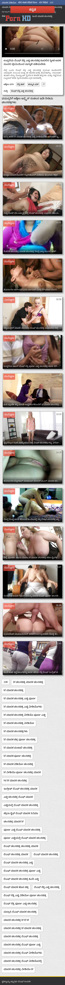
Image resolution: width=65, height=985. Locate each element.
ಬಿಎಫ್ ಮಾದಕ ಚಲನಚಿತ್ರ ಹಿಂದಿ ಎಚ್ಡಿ (21, 878)
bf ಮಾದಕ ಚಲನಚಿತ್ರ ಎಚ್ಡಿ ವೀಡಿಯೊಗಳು (23, 706)
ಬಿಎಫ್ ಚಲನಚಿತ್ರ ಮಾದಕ (16, 854)
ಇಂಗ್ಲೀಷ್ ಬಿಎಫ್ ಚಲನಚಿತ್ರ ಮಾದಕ (20, 788)
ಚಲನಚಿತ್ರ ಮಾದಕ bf (13, 821)
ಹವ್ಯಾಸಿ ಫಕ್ (33, 84)
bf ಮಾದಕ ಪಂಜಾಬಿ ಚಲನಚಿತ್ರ (18, 747)
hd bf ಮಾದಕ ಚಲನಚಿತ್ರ (15, 780)
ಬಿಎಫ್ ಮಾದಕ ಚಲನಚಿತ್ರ (46, 854)
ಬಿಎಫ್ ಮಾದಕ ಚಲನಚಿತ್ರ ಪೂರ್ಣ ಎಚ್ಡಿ (22, 870)
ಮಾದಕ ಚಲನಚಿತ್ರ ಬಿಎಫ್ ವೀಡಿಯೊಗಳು (23, 952)
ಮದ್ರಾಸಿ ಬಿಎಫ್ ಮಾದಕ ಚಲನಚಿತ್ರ (20, 911)
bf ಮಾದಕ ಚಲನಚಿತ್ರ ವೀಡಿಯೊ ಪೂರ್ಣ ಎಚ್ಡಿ (24, 714)
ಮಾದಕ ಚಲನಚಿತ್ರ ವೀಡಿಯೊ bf (18, 969)
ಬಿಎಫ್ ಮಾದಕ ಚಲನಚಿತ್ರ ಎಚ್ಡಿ (18, 862)
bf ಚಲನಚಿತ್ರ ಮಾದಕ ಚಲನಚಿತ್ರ (28, 682)
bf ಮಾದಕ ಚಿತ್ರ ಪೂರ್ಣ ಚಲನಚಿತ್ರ (20, 739)
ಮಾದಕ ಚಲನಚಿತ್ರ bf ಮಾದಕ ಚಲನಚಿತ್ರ (22, 928)
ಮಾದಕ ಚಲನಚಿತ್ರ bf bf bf (16, 919)
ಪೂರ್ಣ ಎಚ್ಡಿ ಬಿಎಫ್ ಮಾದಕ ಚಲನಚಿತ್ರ (22, 829)
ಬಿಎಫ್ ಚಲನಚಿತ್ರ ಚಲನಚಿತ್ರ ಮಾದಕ (21, 846)
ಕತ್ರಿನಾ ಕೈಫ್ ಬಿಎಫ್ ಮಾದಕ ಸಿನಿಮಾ (21, 813)
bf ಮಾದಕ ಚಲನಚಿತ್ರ (13, 690)
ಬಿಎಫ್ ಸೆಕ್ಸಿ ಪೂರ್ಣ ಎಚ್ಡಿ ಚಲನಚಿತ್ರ (20, 903)
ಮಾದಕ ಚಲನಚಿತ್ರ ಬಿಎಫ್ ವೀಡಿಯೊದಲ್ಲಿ (23, 961)
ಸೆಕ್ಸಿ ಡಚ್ (20, 84)
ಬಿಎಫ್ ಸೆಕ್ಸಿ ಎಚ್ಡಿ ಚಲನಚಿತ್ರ (22, 91)
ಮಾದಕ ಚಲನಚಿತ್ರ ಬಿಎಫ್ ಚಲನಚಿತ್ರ (21, 936)
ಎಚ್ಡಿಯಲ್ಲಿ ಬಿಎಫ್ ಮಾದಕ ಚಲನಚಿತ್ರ (21, 805)
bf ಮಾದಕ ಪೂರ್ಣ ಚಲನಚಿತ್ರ (17, 755)
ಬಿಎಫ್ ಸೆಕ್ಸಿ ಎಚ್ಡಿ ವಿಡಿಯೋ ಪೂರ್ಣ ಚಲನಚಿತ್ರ (25, 895)
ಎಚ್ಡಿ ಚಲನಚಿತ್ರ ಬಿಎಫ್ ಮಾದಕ (18, 796)
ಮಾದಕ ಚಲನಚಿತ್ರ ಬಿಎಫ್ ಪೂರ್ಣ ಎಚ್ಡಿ (22, 944)
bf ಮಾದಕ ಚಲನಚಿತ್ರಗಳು (16, 731)
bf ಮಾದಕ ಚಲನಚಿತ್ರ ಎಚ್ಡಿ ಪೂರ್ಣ (20, 698)
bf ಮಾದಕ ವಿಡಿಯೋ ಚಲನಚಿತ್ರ (18, 764)
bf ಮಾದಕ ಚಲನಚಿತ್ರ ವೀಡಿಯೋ (19, 723)
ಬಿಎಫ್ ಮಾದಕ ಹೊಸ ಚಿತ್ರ (16, 887)
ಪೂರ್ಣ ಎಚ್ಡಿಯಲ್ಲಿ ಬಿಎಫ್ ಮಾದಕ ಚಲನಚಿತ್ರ (25, 837)
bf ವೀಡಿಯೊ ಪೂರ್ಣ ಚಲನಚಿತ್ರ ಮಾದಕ (22, 772)
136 (6, 682)
